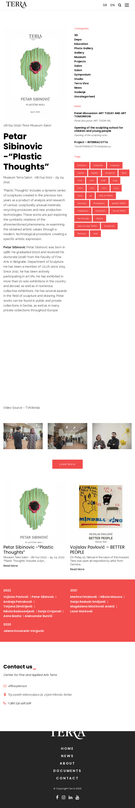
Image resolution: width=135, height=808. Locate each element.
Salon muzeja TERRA (87, 226)
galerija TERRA (119, 203)
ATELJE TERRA (106, 195)
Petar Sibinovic (40, 596)
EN (112, 5)
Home (67, 748)
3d (90, 195)
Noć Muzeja (83, 218)
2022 (104, 188)
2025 (79, 195)
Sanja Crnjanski (46, 603)
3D (76, 35)
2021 (92, 188)
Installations (82, 211)
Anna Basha (11, 607)
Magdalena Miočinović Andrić (90, 603)
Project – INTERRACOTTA (91, 142)
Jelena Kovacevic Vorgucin (22, 620)
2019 (115, 180)
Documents (67, 770)
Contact (67, 778)
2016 (79, 180)
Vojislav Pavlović (15, 596)
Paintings (81, 233)
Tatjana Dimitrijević (46, 600)
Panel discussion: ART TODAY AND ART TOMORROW (100, 114)
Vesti (95, 233)
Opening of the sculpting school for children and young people (98, 129)
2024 (116, 188)
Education (81, 44)
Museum (80, 57)
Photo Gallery (83, 48)
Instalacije (114, 165)
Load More (68, 464)
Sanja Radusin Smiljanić (86, 600)
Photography (99, 203)
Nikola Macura (108, 596)
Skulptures (109, 226)
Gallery (79, 53)
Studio (78, 79)
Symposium (82, 75)
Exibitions (81, 165)
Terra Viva (81, 83)
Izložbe (80, 173)
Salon (78, 66)
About (67, 763)
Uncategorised (84, 96)
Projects (80, 61)
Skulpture (109, 173)
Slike (124, 173)
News (78, 88)
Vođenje (80, 92)
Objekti (94, 173)
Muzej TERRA (119, 211)
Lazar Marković (80, 607)
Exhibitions (100, 211)
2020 (80, 188)
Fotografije (98, 165)
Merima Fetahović (82, 596)
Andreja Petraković (16, 600)
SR (104, 5)
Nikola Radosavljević (17, 603)
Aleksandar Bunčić (35, 607)
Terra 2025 (75, 788)
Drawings (81, 203)
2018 (103, 180)
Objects (99, 218)
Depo (78, 39)
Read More (10, 566)
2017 (91, 180)
